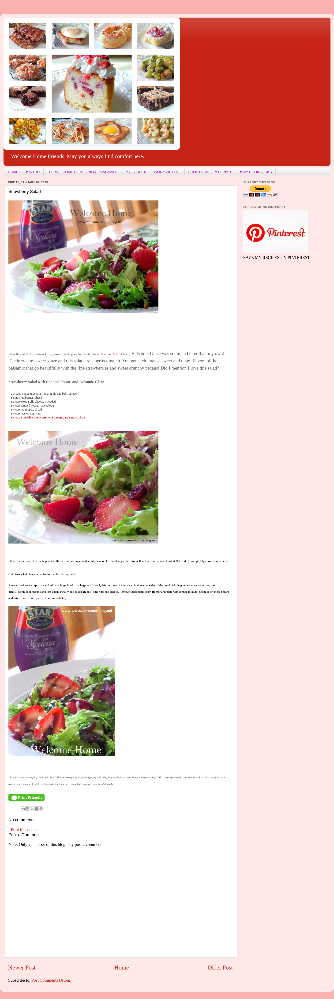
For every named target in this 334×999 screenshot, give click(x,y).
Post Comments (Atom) (51, 980)
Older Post (220, 967)
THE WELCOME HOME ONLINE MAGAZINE (82, 172)
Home (121, 967)
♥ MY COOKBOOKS (256, 172)
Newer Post (22, 967)
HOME (13, 172)
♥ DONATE (223, 172)
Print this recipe (24, 829)
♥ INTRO (33, 172)
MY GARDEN (136, 172)
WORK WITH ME (167, 172)
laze (48, 417)
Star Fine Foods (111, 354)
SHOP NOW (198, 172)
